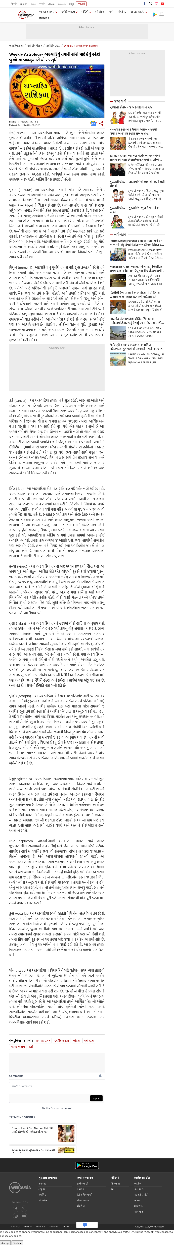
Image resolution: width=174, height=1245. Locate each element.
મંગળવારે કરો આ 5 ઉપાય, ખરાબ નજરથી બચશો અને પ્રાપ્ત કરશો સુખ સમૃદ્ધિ (133, 132)
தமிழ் (33, 4)
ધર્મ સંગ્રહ (100, 12)
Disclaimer (53, 1226)
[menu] (12, 14)
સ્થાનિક (42, 1195)
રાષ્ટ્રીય (41, 1189)
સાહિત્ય (137, 1200)
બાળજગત (139, 1206)
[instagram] (24, 1216)
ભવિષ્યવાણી (82, 1183)
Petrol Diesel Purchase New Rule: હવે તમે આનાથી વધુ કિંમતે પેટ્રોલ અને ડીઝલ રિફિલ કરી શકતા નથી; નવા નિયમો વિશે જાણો (137, 243)
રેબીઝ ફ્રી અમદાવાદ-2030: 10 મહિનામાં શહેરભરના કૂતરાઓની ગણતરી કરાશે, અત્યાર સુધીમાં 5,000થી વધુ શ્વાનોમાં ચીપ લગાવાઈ (136, 348)
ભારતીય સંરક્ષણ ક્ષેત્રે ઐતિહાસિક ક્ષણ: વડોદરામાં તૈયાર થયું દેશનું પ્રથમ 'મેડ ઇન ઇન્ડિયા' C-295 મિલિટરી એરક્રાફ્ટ (137, 322)
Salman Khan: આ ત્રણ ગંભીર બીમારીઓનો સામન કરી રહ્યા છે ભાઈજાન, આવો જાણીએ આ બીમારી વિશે (136, 158)
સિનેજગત (115, 1183)
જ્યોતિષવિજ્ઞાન (34, 46)
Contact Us (67, 1226)
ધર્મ (111, 12)
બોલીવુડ (122, 12)
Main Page (15, 1226)
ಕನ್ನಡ (71, 4)
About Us (28, 1226)
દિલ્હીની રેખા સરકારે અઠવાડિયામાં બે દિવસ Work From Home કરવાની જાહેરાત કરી (135, 296)
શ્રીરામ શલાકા (83, 1200)
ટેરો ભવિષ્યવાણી (84, 1195)
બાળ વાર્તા (139, 1212)
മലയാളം (62, 4)
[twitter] (24, 1209)
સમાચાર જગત (43, 1041)
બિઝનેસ (42, 1200)
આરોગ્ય (137, 1183)
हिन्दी (14, 4)
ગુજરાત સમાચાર (46, 12)
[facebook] (16, 1209)
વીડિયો (85, 12)
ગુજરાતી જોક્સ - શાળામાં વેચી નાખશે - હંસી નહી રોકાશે (137, 184)
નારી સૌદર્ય (139, 1189)
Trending (44, 18)
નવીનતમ (120, 235)
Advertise (40, 1226)
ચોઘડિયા (81, 1206)
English (23, 4)
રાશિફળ (80, 1189)
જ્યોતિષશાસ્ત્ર (68, 12)
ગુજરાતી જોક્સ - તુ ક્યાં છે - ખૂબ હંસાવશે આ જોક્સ (135, 210)
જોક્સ (76, 1041)
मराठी (42, 4)
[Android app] (87, 1165)
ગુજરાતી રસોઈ (141, 1195)
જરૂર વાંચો (120, 101)
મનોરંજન (89, 1041)
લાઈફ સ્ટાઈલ (138, 12)
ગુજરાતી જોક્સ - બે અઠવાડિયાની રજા (131, 107)
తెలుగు (51, 4)
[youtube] (16, 1216)
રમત (113, 1189)
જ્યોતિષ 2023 (53, 46)
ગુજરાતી (81, 4)
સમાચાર (42, 1183)
